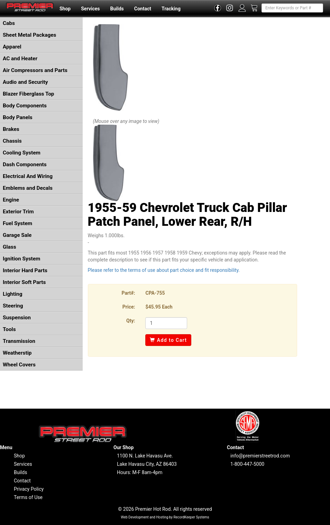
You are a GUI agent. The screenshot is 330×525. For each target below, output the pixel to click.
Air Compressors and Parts (35, 70)
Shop (65, 8)
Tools (9, 329)
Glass (9, 247)
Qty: (130, 320)
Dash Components (25, 164)
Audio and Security (25, 82)
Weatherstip (17, 353)
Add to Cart (168, 340)
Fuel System (17, 223)
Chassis (12, 141)
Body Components (25, 106)
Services (90, 8)
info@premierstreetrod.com (260, 456)
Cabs (9, 23)
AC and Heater (20, 58)
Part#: (128, 293)
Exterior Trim (18, 211)
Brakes (11, 129)
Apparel (12, 47)
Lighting (12, 294)
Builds (117, 8)
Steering (13, 306)
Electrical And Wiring (28, 176)
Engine (11, 200)
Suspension (17, 317)
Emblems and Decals (28, 188)
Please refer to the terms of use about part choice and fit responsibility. (164, 270)
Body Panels (18, 117)
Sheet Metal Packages (29, 35)
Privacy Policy (29, 489)
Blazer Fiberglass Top (28, 94)
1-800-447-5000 (247, 464)
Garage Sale (17, 235)
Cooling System (21, 153)
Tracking (171, 8)
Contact (142, 8)
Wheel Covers (19, 365)
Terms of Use (28, 497)
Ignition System (21, 259)
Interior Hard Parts (25, 270)
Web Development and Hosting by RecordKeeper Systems (165, 517)
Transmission (19, 341)
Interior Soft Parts (24, 282)
